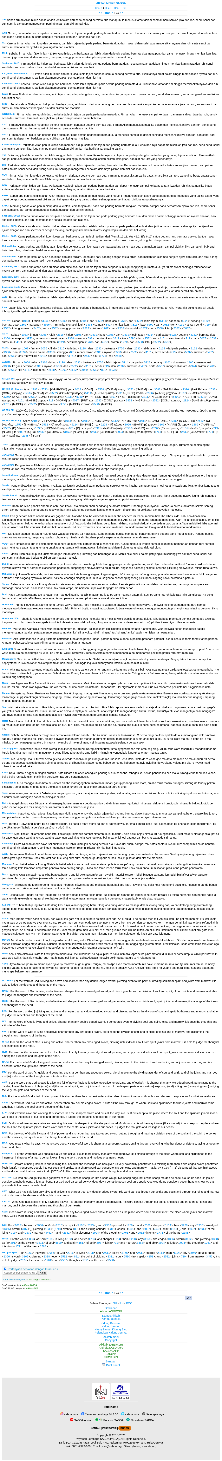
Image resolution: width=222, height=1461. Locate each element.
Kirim (43, 1272)
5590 (150, 324)
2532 (100, 320)
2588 (160, 328)
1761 (105, 328)
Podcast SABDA (109, 1420)
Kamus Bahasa (111, 1318)
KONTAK (95, 1428)
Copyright (111, 1340)
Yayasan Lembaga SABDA (99, 1414)
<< (100, 12)
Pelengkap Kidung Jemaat (111, 1332)
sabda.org (150, 1446)
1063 (26, 320)
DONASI (124, 1428)
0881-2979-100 (81, 1446)
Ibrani (107, 12)
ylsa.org (136, 1446)
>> (121, 12)
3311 (134, 324)
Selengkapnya (153, 1414)
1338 (89, 324)
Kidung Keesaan (111, 1323)
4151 (181, 324)
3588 (101, 389)
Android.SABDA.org (111, 1347)
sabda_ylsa (69, 1414)
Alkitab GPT (32, 1288)
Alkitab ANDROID (111, 1311)
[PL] (116, 7)
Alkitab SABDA (29, 1285)
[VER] (98, 7)
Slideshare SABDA (140, 1420)
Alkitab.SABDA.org (111, 1344)
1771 (144, 328)
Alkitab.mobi (111, 1337)
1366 (23, 324)
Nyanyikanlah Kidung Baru (111, 1329)
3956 (46, 324)
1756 (122, 320)
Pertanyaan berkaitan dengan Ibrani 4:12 (33, 1269)
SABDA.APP (111, 1350)
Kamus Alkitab (111, 1315)
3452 (37, 328)
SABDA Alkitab (81, 1420)
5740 (79, 396)
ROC (129, 1303)
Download (111, 1308)
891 (108, 324)
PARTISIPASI (109, 1428)
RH (122, 1303)
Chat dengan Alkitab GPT (40, 1279)
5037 (187, 328)
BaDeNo (111, 1353)
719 (207, 324)
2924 (86, 328)
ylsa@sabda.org (111, 1446)
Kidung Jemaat (111, 1326)
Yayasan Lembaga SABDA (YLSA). (98, 1438)
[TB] (107, 7)
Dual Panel (111, 1365)
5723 (45, 389)
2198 (84, 320)
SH (115, 1303)
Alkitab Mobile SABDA (111, 3)
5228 (185, 320)
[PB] (123, 7)
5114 (163, 320)
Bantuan (111, 1361)
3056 (45, 320)
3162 (205, 320)
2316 (62, 320)
